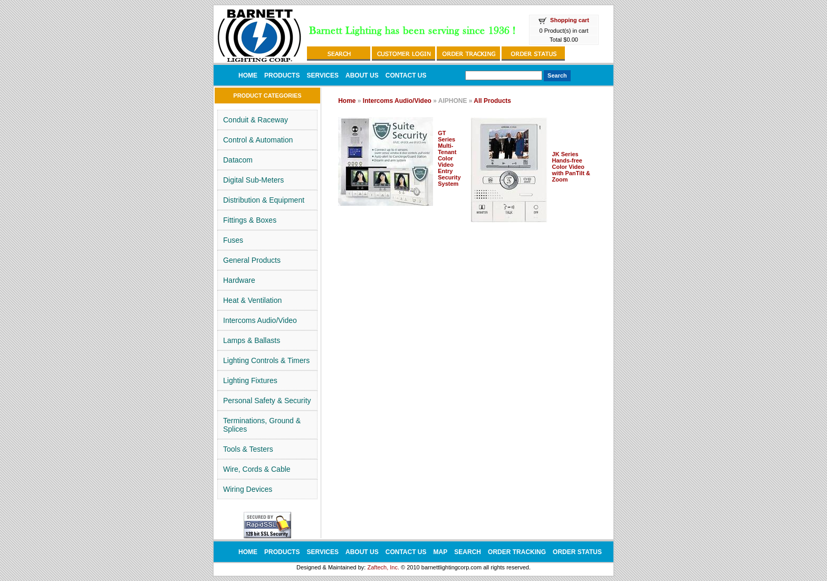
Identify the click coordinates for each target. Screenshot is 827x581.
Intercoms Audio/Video (260, 320)
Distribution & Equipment (263, 200)
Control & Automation (258, 140)
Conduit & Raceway (255, 120)
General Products (252, 260)
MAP (441, 552)
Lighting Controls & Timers (266, 360)
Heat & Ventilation (252, 300)
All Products (492, 100)
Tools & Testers (248, 449)
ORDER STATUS (577, 552)
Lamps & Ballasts (251, 340)
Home (346, 100)
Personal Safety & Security (267, 400)
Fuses (233, 240)
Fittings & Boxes (249, 220)
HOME (247, 75)
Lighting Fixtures (250, 380)
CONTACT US (406, 75)
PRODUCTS (282, 75)
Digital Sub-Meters (253, 180)
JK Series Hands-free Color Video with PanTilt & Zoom (571, 167)
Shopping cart (569, 20)
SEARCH (467, 552)
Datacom (238, 160)
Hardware (239, 280)
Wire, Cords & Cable (257, 469)
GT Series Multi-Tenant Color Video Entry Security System (449, 158)
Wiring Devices (247, 489)
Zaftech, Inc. (383, 567)
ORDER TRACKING (517, 552)
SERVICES (322, 75)
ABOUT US (362, 75)
